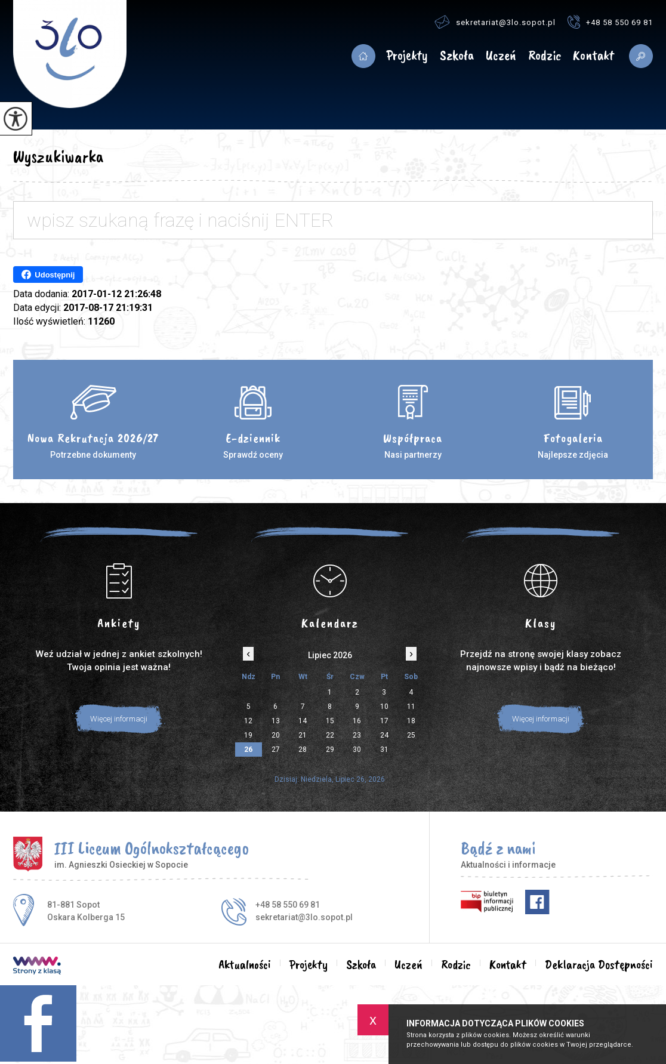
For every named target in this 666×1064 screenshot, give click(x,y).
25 (411, 735)
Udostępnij (48, 274)
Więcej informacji (118, 718)
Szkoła (457, 56)
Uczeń (501, 56)
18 (411, 721)
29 (330, 749)
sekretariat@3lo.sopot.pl (495, 22)
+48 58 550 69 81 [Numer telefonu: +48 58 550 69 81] (287, 904)
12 (248, 721)
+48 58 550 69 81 (610, 22)
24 (384, 735)
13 (276, 721)
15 (330, 721)
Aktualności (363, 56)
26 (248, 749)
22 (330, 735)
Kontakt (593, 56)
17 (384, 721)
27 (276, 749)
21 (302, 735)
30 (357, 749)
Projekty (407, 56)
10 (384, 706)
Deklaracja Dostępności (599, 964)
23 (357, 735)
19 (248, 735)
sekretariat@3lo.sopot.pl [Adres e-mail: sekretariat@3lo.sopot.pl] (304, 917)
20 (276, 735)
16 (357, 721)
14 (302, 721)
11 (411, 706)
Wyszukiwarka (58, 156)
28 (302, 749)
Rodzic (544, 56)
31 (384, 749)
